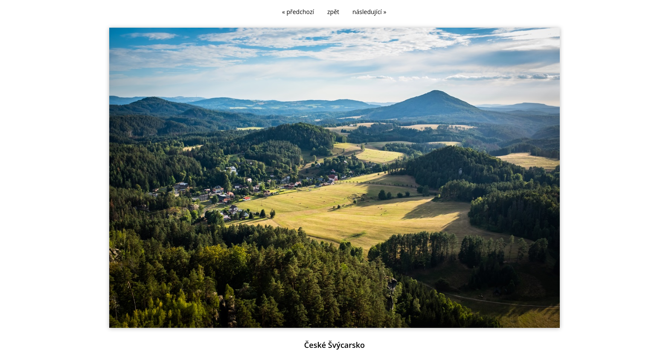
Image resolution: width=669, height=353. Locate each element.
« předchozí (298, 12)
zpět (333, 12)
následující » (369, 12)
